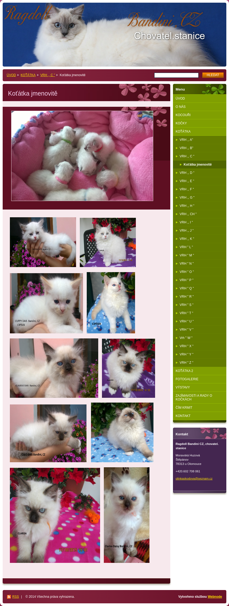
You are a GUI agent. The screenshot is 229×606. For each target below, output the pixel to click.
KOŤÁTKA (28, 75)
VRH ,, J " (187, 230)
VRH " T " (186, 313)
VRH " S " (187, 305)
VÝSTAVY (183, 387)
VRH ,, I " (186, 222)
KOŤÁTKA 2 (184, 371)
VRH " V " (187, 329)
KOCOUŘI (183, 115)
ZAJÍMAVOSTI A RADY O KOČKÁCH (194, 397)
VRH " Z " (186, 363)
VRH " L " (186, 247)
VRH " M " (187, 255)
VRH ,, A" (186, 140)
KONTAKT (183, 416)
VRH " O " (187, 272)
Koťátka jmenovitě (198, 164)
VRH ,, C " (47, 75)
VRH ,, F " (187, 189)
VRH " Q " (187, 288)
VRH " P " (187, 280)
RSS (15, 597)
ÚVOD (11, 75)
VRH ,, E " (187, 181)
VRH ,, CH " (188, 214)
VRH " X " (187, 346)
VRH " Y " (186, 354)
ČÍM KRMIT (184, 408)
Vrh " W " (186, 338)
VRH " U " (187, 321)
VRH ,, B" (186, 148)
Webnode (215, 597)
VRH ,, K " (187, 239)
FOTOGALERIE (187, 379)
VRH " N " (187, 263)
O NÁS (180, 107)
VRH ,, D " (187, 173)
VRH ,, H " (187, 206)
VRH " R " (187, 296)
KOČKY (181, 123)
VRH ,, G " (187, 197)
